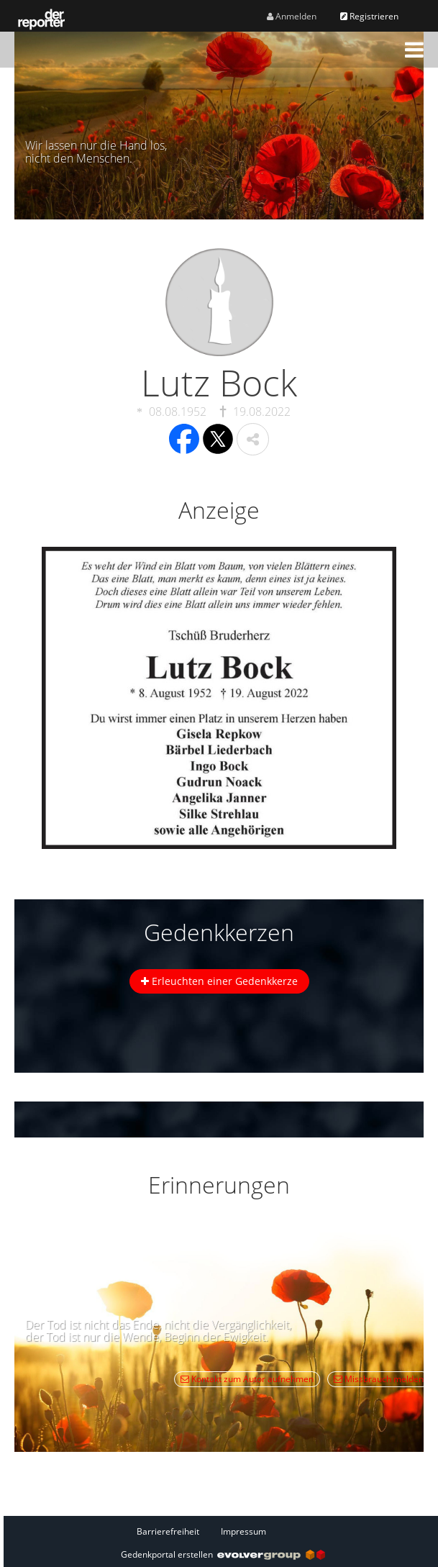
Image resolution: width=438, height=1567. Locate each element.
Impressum (243, 1531)
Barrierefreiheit (168, 1531)
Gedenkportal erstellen (223, 1554)
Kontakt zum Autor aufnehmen (247, 1379)
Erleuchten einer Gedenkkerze (219, 981)
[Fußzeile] (223, 1531)
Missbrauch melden (379, 1379)
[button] (414, 50)
